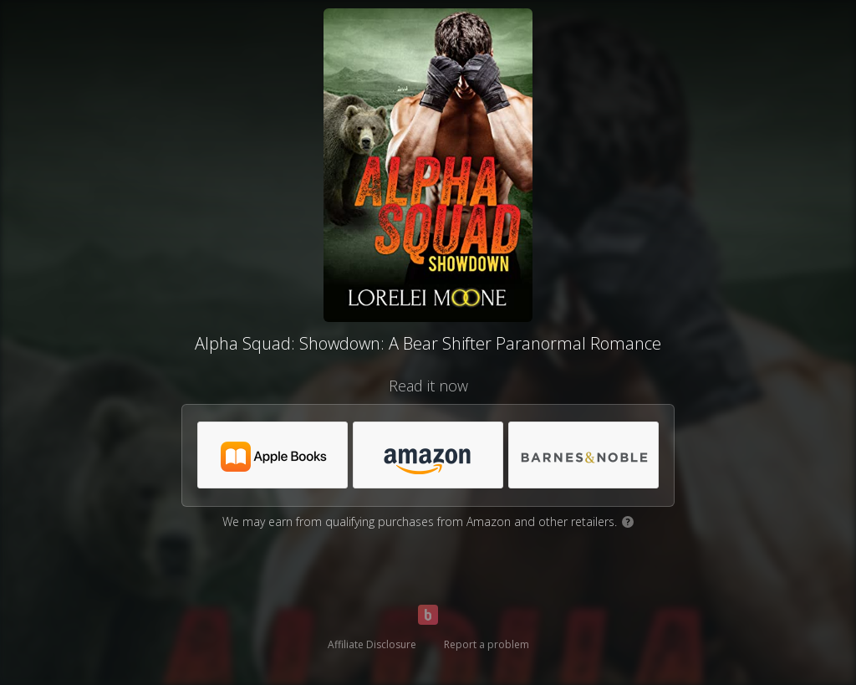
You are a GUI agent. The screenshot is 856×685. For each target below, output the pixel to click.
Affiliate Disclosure (372, 644)
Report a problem (486, 644)
